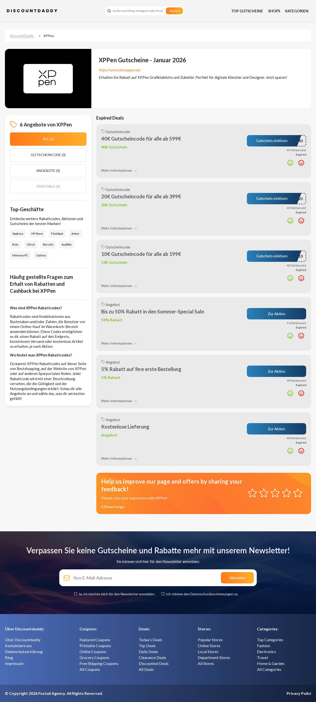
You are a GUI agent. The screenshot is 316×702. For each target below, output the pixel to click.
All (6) (48, 139)
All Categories (269, 669)
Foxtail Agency (51, 693)
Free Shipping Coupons (98, 663)
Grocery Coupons (94, 657)
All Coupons (89, 669)
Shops (274, 11)
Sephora (17, 233)
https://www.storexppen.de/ (120, 70)
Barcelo (48, 244)
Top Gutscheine (247, 11)
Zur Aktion (276, 313)
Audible (66, 244)
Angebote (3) (48, 170)
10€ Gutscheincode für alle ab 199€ (141, 254)
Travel (262, 657)
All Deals (146, 669)
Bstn (15, 244)
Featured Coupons (94, 639)
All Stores (206, 663)
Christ (31, 244)
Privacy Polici (299, 693)
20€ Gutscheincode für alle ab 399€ (141, 196)
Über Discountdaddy (22, 639)
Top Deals (147, 645)
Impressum (14, 663)
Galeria (41, 255)
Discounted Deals (154, 663)
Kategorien (297, 11)
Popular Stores (210, 639)
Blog (9, 657)
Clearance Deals (152, 657)
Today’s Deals (150, 639)
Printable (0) (48, 186)
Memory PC (20, 255)
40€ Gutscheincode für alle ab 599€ (141, 139)
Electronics (266, 651)
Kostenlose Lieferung (125, 427)
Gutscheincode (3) (48, 155)
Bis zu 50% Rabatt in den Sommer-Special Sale (152, 311)
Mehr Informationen (119, 170)
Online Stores (209, 645)
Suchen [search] (174, 11)
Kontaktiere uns (18, 645)
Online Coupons (92, 651)
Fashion (263, 645)
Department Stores (214, 657)
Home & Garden (270, 663)
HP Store (37, 233)
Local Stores (208, 651)
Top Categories (270, 639)
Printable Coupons (95, 645)
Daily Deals (148, 651)
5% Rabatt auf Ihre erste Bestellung (141, 369)
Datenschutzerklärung (24, 651)
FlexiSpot (57, 233)
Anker (75, 233)
